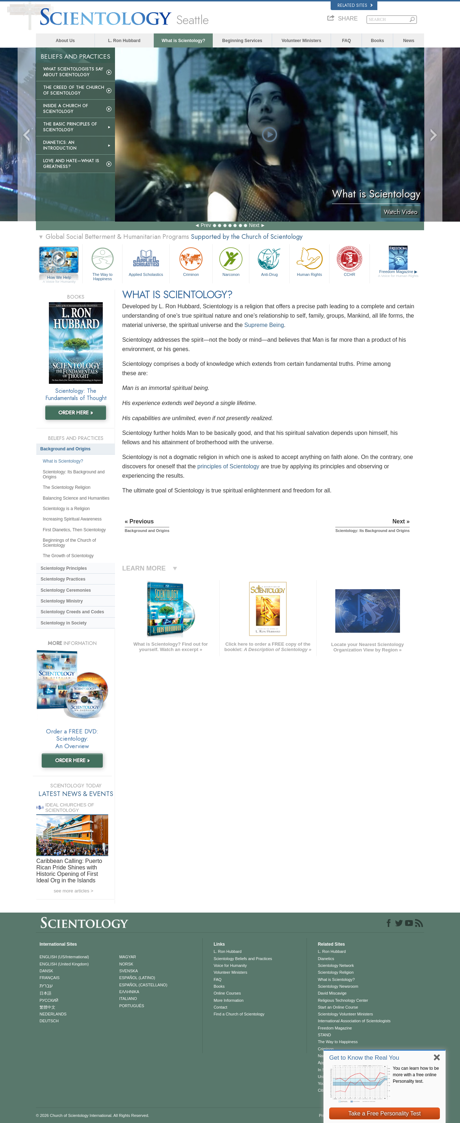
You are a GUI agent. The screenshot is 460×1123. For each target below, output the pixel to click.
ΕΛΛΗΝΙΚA (129, 992)
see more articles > (73, 891)
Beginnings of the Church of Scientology (69, 543)
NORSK (126, 964)
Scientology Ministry (62, 601)
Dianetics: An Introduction (60, 145)
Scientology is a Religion (66, 508)
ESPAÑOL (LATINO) (137, 978)
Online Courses (227, 993)
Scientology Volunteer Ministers (345, 1014)
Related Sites (355, 5)
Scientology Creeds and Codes (72, 611)
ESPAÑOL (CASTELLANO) (143, 985)
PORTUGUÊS (131, 1006)
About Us (65, 40)
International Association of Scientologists (354, 1021)
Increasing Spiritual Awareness (72, 519)
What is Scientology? (183, 40)
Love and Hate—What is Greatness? (71, 164)
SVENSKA (128, 971)
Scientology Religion (336, 972)
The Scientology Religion (67, 487)
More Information (228, 1000)
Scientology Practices (63, 579)
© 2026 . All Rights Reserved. (92, 1115)
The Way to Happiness (102, 262)
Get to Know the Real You (364, 1057)
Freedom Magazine (398, 273)
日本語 (45, 993)
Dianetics (326, 958)
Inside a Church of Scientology (65, 109)
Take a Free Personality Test (384, 1113)
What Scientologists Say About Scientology (73, 72)
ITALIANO (128, 998)
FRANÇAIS (50, 978)
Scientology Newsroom (338, 986)
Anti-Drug (269, 261)
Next (254, 225)
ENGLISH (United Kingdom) (64, 964)
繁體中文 (47, 1007)
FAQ (346, 40)
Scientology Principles (64, 568)
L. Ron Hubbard (124, 40)
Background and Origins (65, 448)
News (408, 40)
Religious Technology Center (343, 1000)
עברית (46, 985)
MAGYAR (127, 957)
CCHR (349, 261)
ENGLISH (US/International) (64, 957)
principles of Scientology (228, 466)
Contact (220, 1007)
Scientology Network (336, 965)
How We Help (59, 277)
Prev (206, 225)
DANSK (46, 971)
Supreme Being (264, 325)
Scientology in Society (64, 623)
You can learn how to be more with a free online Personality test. (416, 1075)
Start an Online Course (338, 1007)
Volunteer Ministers (301, 40)
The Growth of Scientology (68, 555)
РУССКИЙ (49, 1000)
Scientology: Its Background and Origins (74, 474)
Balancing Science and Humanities (76, 498)
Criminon (191, 261)
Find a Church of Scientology (238, 1014)
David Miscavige (332, 993)
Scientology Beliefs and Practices (242, 958)
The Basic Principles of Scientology (70, 127)
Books (377, 40)
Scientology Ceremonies (66, 590)
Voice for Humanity (230, 965)
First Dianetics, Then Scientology (74, 529)
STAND (324, 1035)
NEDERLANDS (53, 1014)
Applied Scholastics (145, 261)
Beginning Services (242, 40)
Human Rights (309, 261)
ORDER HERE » (75, 412)
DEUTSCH (49, 1021)
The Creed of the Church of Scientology (73, 90)
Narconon (231, 261)
